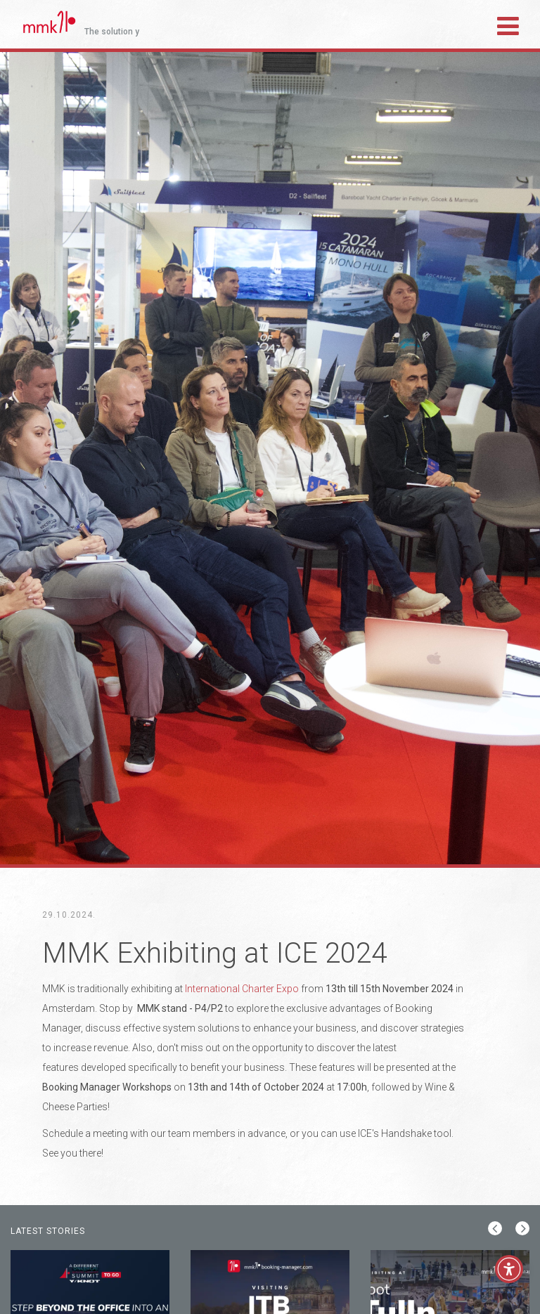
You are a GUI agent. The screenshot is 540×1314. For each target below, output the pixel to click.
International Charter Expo (242, 988)
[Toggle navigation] (507, 23)
